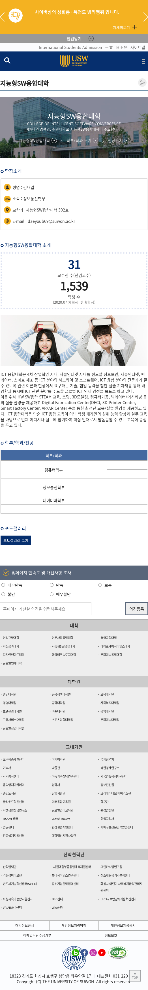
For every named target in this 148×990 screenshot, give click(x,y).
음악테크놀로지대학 (64, 654)
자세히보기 (121, 27)
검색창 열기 (7, 60)
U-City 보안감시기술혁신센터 (118, 899)
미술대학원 (58, 711)
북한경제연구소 (109, 767)
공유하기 (142, 82)
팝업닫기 (74, 38)
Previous (4, 16)
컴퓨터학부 (53, 470)
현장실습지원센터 (62, 827)
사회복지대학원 (109, 702)
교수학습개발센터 (13, 759)
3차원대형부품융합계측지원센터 (71, 866)
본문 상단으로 (135, 976)
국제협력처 (107, 759)
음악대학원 (107, 711)
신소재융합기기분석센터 (115, 875)
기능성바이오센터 (13, 875)
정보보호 (111, 935)
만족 (59, 585)
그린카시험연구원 (111, 866)
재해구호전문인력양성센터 (116, 827)
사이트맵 (137, 47)
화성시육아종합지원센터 (18, 899)
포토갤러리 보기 (15, 540)
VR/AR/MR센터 (12, 907)
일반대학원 (9, 694)
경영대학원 (9, 702)
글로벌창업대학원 (13, 728)
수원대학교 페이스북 (84, 952)
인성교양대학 (11, 637)
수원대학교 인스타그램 (93, 952)
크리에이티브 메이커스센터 (117, 793)
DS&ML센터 (10, 818)
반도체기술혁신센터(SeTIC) (20, 883)
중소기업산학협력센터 (65, 883)
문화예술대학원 (109, 719)
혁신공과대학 (11, 646)
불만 (11, 594)
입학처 (56, 784)
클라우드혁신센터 (13, 801)
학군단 (104, 801)
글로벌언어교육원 (62, 810)
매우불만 (63, 594)
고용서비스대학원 (13, 719)
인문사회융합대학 (62, 637)
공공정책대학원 (61, 694)
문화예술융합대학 (111, 654)
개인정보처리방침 (73, 925)
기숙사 (7, 767)
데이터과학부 (54, 500)
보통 (108, 585)
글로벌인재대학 (12, 663)
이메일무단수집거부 (37, 935)
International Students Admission (70, 47)
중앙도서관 (9, 793)
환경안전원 (107, 810)
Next (145, 16)
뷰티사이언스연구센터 (65, 875)
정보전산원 (107, 784)
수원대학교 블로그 (75, 952)
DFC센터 (57, 899)
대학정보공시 (24, 925)
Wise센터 (57, 907)
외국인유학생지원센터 (113, 776)
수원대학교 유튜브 (102, 952)
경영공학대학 (108, 637)
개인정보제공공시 (123, 925)
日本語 (122, 47)
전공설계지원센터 (13, 835)
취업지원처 (107, 818)
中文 (109, 47)
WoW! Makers (61, 818)
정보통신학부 (54, 487)
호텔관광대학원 (12, 711)
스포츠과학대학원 (62, 719)
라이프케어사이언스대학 (115, 646)
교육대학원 (107, 694)
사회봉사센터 (11, 776)
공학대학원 (58, 702)
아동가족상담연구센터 (65, 776)
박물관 (56, 767)
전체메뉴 (143, 61)
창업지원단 (58, 793)
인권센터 (8, 827)
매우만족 (15, 585)
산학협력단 (9, 866)
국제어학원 (58, 759)
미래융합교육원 (61, 801)
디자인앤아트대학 (13, 654)
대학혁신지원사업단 (64, 835)
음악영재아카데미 (13, 784)
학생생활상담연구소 (15, 810)
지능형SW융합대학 (63, 646)
